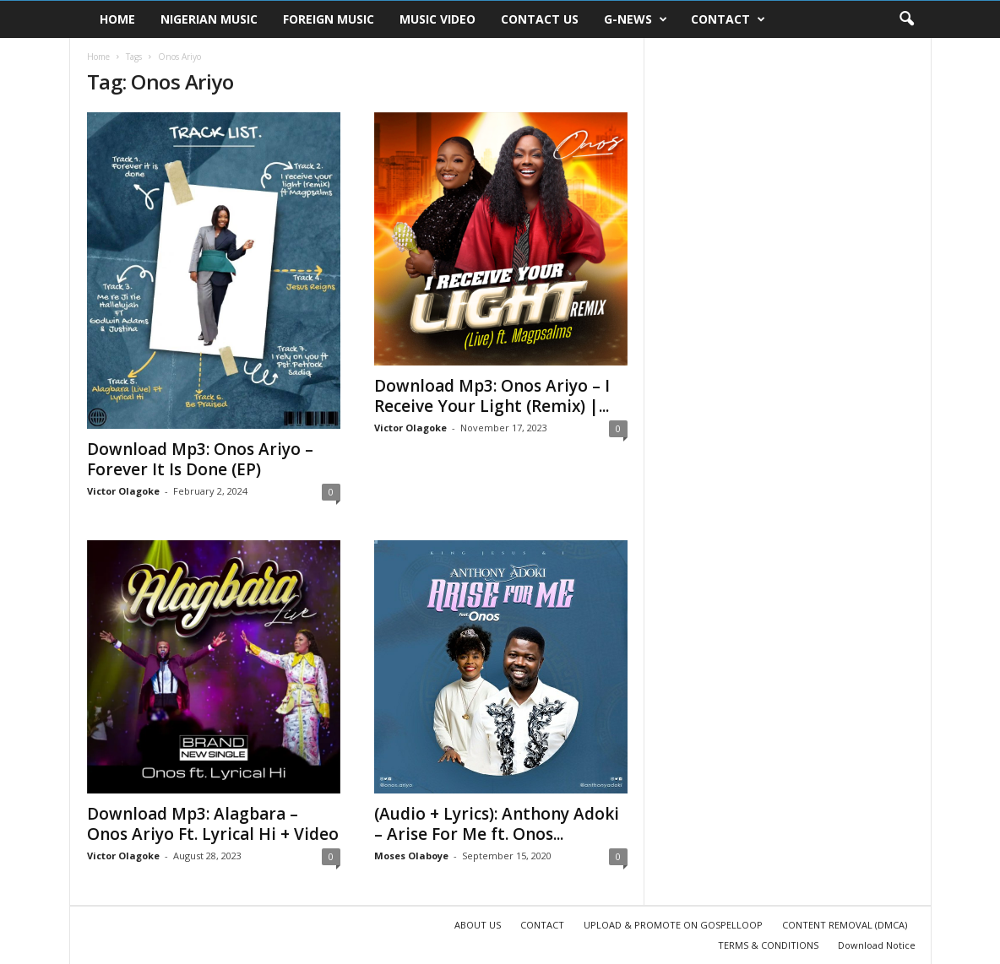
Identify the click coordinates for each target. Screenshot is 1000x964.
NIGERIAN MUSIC (209, 19)
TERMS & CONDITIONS (768, 945)
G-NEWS (635, 19)
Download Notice (877, 945)
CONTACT (728, 19)
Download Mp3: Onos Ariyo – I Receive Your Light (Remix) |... (492, 396)
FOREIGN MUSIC (328, 19)
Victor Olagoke (123, 491)
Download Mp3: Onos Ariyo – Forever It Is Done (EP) (200, 459)
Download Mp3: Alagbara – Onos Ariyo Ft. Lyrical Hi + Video (213, 824)
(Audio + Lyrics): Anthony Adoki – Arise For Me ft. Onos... (496, 824)
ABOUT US (477, 924)
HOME (117, 19)
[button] (906, 19)
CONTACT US (540, 19)
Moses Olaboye (411, 855)
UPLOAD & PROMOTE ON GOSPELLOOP (673, 924)
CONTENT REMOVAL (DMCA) (844, 924)
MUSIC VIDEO (437, 19)
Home (98, 56)
